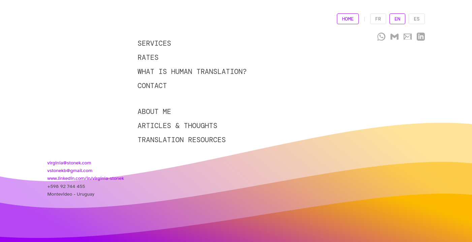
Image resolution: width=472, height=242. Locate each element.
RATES (147, 57)
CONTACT (152, 85)
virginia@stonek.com (69, 163)
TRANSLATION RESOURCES (181, 139)
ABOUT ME (154, 111)
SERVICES (154, 43)
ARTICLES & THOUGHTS (177, 125)
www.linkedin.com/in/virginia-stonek (86, 178)
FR (378, 19)
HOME (348, 19)
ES (416, 19)
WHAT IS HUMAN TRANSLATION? (192, 71)
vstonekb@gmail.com (70, 170)
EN (397, 19)
